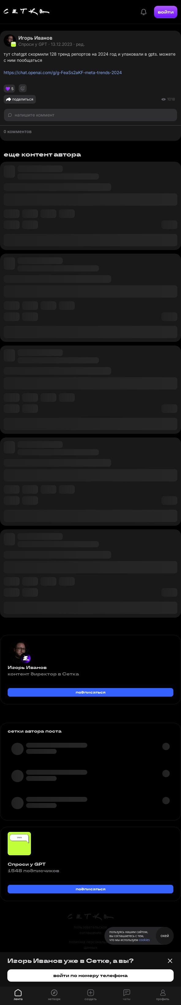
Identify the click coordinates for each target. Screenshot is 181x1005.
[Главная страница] (27, 12)
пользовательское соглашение (90, 930)
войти (166, 12)
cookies (144, 940)
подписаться (91, 692)
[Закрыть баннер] (170, 960)
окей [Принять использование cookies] (164, 935)
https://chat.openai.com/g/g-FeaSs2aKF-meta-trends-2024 (63, 72)
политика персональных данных (90, 945)
